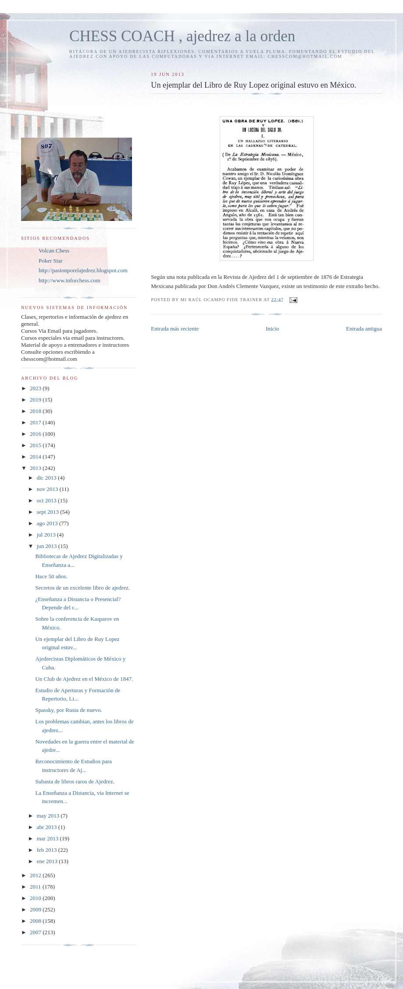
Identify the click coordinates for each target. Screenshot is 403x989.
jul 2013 (47, 534)
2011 (36, 886)
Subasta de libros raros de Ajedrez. (74, 781)
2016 (36, 433)
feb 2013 (47, 850)
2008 (36, 921)
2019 (36, 399)
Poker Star (51, 260)
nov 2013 (48, 489)
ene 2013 (48, 861)
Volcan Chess (54, 250)
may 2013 (49, 815)
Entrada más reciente (175, 328)
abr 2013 (47, 827)
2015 (36, 445)
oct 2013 (47, 500)
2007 (36, 932)
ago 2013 (48, 523)
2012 (36, 875)
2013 (36, 468)
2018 (36, 411)
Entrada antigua (364, 328)
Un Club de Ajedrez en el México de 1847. (84, 679)
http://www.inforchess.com (69, 280)
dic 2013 (47, 477)
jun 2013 (47, 546)
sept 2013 (48, 512)
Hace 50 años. (51, 576)
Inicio (272, 328)
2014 (36, 456)
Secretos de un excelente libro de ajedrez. (82, 587)
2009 (36, 909)
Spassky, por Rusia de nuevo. (68, 710)
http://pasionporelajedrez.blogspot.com (83, 270)
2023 (36, 388)
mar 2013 (48, 838)
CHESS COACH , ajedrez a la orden (182, 36)
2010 (36, 898)
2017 (36, 422)
